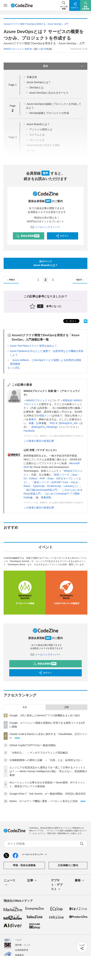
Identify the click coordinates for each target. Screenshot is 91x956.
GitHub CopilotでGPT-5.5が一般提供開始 (32, 745)
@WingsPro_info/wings (44, 426)
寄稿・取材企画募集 (24, 865)
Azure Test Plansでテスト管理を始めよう (33, 345)
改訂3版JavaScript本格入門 (41, 489)
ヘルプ (18, 940)
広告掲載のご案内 (68, 865)
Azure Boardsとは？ (38, 124)
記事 (38, 423)
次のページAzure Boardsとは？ (45, 263)
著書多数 (46, 497)
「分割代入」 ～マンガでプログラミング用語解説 (38, 752)
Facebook (29, 430)
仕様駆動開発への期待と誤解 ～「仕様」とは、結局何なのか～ (46, 760)
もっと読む (13, 367)
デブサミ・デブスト (57, 885)
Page (12, 84)
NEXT (80, 279)
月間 (66, 707)
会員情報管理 (21, 950)
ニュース (9, 883)
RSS (52, 423)
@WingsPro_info (68, 423)
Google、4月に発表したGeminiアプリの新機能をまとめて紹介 (44, 715)
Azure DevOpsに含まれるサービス (49, 92)
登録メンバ (45, 415)
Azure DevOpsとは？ (39, 82)
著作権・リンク (22, 945)
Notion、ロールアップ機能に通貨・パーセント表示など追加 (43, 801)
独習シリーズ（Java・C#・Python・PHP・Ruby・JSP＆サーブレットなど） (52, 478)
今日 (24, 707)
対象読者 (32, 77)
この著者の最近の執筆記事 (39, 440)
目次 (63, 66)
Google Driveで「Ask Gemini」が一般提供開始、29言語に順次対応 (47, 793)
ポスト (71, 321)
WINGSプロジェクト (38, 400)
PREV (10, 279)
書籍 (80, 880)
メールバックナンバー (45, 227)
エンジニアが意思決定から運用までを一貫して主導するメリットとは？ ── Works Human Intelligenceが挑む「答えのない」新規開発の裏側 (48, 771)
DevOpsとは (36, 87)
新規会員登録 (28, 236)
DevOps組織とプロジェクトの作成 (49, 113)
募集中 (32, 419)
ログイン (62, 236)
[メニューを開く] (5, 5)
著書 (31, 423)
